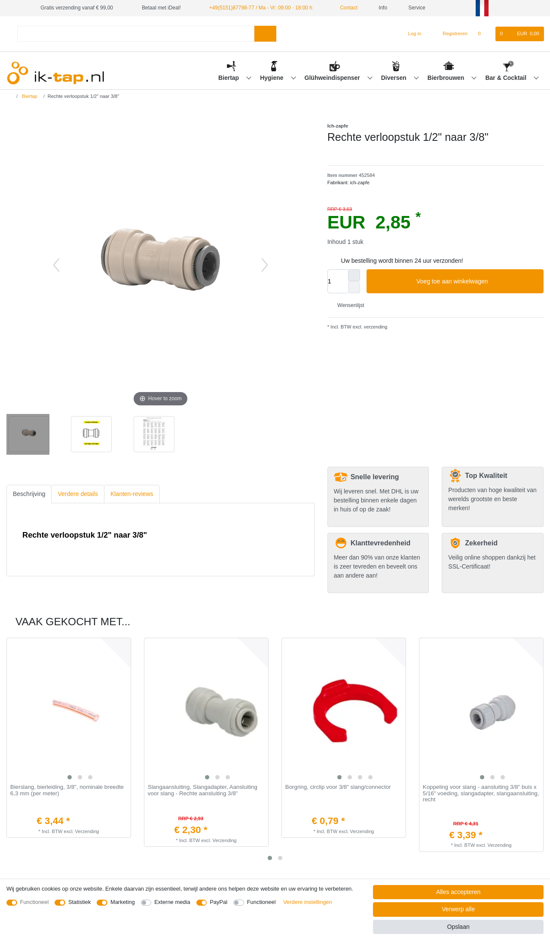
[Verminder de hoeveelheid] (354, 287)
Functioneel (34, 902)
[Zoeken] (265, 34)
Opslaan (458, 926)
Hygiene (272, 77)
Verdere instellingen (307, 902)
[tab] (29, 494)
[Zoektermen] (135, 34)
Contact (345, 8)
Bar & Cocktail (506, 77)
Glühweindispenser (333, 77)
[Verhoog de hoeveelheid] (354, 275)
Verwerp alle (458, 909)
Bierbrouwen (447, 77)
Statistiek (79, 902)
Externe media (172, 902)
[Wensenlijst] (483, 34)
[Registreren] (450, 34)
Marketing (122, 902)
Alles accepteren (458, 891)
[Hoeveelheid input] (337, 281)
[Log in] (411, 34)
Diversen (394, 77)
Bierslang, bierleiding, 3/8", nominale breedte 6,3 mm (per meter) (67, 790)
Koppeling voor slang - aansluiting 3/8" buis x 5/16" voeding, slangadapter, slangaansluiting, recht (481, 793)
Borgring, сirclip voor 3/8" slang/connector (338, 787)
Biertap (229, 77)
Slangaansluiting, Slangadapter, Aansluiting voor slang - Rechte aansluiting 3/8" (202, 790)
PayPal (218, 902)
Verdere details (78, 493)
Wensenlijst (347, 305)
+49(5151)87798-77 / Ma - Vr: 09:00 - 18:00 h (260, 8)
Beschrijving (29, 493)
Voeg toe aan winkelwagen (476, 282)
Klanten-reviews (131, 493)
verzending (375, 326)
